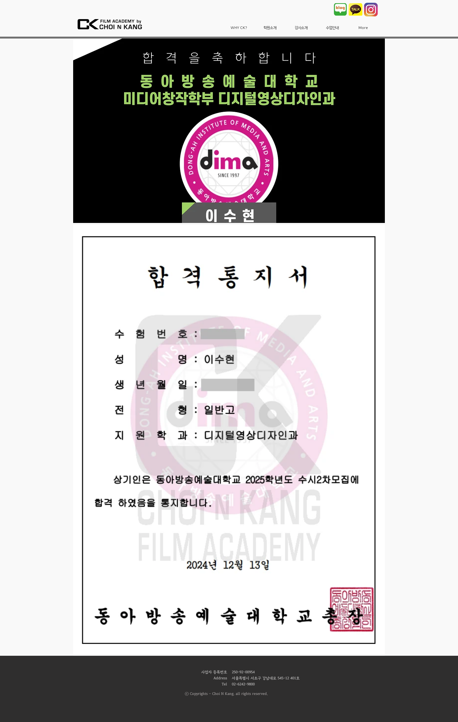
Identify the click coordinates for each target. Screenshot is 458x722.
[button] (238, 28)
